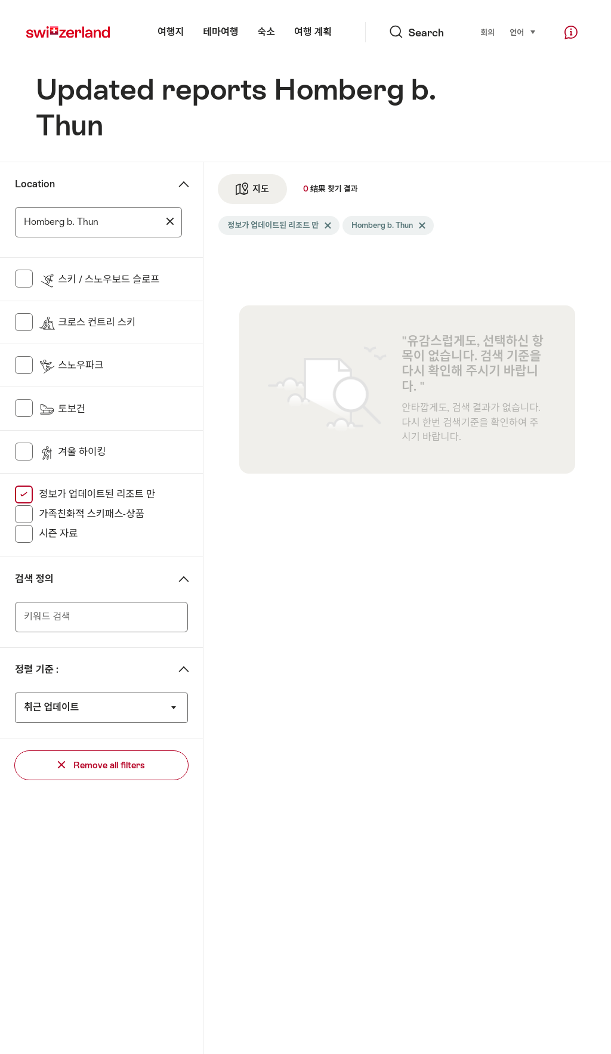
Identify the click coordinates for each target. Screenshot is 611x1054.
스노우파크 (71, 365)
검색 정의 (34, 579)
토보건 (62, 409)
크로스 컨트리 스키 (87, 322)
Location (35, 184)
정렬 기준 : (36, 669)
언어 (523, 32)
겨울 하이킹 (72, 452)
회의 (487, 32)
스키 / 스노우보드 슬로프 (99, 279)
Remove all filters (101, 765)
